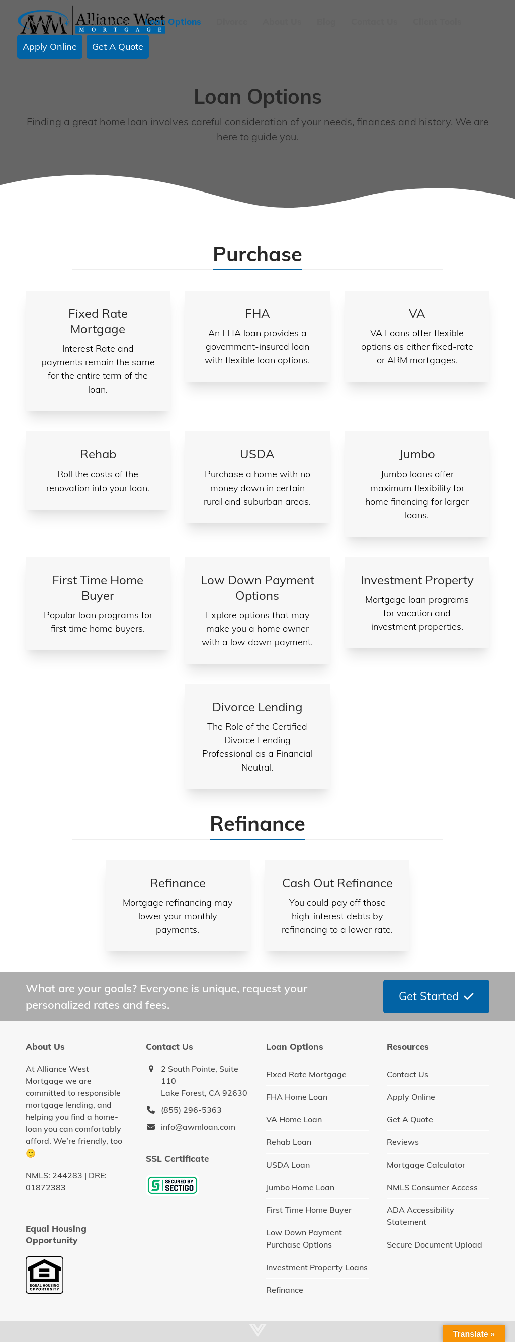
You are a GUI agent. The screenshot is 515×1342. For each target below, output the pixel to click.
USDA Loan (288, 1165)
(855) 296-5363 (191, 1110)
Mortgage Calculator (426, 1165)
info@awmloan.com (198, 1127)
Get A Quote (410, 1119)
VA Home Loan (294, 1119)
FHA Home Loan (296, 1097)
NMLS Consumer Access (432, 1187)
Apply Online (411, 1097)
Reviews (403, 1142)
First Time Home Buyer (309, 1210)
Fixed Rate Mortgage (306, 1074)
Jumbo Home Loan (300, 1187)
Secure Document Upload (434, 1244)
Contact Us (407, 1074)
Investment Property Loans (317, 1267)
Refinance (284, 1290)
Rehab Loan (288, 1142)
